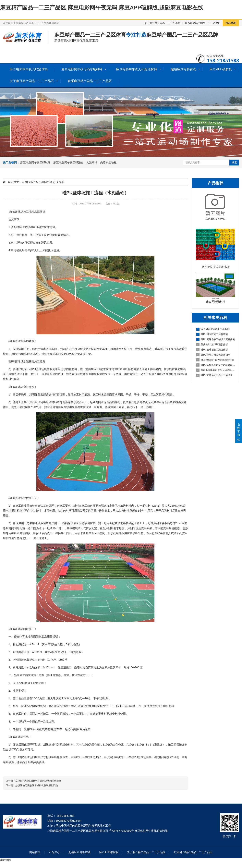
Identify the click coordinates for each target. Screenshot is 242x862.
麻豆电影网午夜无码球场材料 (81, 69)
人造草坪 (91, 162)
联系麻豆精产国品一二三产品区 (203, 22)
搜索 (234, 162)
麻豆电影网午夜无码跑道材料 (136, 69)
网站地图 (5, 860)
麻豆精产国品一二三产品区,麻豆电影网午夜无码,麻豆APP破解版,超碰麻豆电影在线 (101, 8)
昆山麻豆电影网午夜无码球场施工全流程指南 (215, 370)
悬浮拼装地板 (108, 162)
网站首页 (34, 852)
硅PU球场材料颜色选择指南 (213, 354)
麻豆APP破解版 (221, 69)
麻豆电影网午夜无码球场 (35, 162)
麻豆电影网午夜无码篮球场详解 (215, 359)
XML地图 (231, 22)
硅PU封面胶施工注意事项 (212, 334)
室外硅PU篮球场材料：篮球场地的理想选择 (38, 780)
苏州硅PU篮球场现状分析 (212, 344)
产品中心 (54, 852)
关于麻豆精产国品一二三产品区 (162, 22)
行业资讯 (58, 182)
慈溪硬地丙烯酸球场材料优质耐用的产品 (36, 785)
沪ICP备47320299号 (121, 830)
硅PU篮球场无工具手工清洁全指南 (215, 375)
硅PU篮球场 (15, 211)
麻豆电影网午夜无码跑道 (68, 162)
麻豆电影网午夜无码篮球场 (29, 69)
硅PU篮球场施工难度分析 (212, 349)
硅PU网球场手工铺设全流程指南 (215, 339)
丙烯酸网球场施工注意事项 (212, 329)
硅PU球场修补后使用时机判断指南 (215, 365)
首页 (24, 182)
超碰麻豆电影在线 (183, 69)
